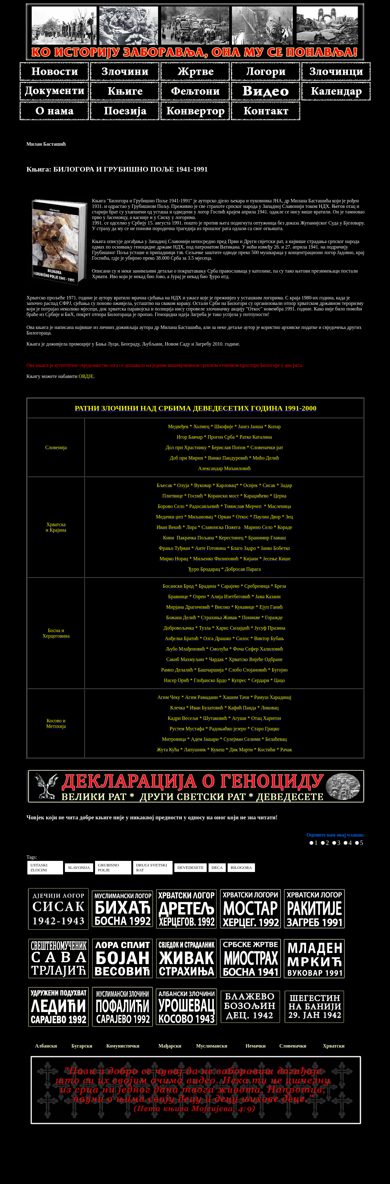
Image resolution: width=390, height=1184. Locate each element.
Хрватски (333, 1045)
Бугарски (81, 1045)
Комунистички (122, 1045)
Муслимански (211, 1045)
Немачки (256, 1045)
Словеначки (292, 1045)
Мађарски (169, 1045)
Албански (46, 1045)
